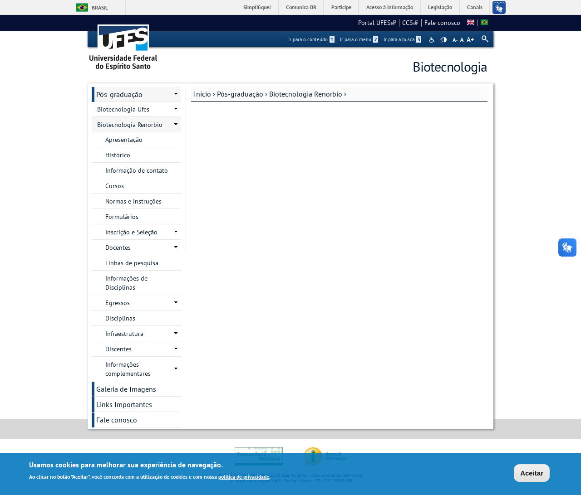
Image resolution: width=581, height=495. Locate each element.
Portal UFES (377, 23)
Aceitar (531, 474)
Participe (341, 7)
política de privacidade (243, 478)
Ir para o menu (359, 39)
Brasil (100, 7)
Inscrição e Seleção (131, 232)
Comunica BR (301, 7)
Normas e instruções (133, 201)
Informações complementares (128, 369)
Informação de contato (136, 170)
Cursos (114, 186)
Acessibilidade (432, 40)
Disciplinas (120, 318)
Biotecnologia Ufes (123, 109)
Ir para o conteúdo (311, 39)
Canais (475, 7)
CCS (410, 23)
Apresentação (124, 140)
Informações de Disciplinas (126, 282)
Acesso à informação (389, 7)
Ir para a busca (402, 39)
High (443, 40)
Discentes (118, 349)
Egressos (117, 303)
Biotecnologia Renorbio (305, 93)
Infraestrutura (124, 334)
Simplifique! (257, 7)
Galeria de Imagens (126, 388)
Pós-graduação (240, 93)
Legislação (440, 7)
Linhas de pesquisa (131, 263)
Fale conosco (442, 23)
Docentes (118, 247)
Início (202, 93)
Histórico (117, 155)
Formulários (121, 217)
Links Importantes (124, 404)
